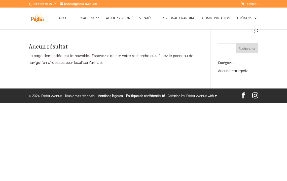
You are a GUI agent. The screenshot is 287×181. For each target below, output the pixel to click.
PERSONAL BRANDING (179, 18)
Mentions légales (110, 95)
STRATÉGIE (147, 18)
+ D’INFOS (244, 18)
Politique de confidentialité (145, 95)
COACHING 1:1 (89, 18)
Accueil (65, 18)
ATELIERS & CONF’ (119, 18)
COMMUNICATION (216, 18)
